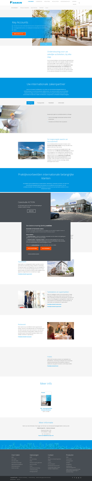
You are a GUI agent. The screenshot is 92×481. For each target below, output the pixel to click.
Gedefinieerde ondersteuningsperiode (71, 467)
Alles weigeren (46, 248)
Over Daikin (14, 459)
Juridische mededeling (23, 477)
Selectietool (34, 7)
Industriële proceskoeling (35, 468)
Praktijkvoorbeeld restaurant (24, 336)
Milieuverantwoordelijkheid (17, 464)
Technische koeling (34, 469)
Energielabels (69, 464)
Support (41, 7)
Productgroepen (24, 7)
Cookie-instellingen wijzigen (33, 253)
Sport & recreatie (33, 464)
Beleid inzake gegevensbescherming (43, 477)
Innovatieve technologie (16, 462)
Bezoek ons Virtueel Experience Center (54, 459)
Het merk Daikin (15, 460)
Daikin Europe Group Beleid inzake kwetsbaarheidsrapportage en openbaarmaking (73, 470)
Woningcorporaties (34, 471)
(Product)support (51, 463)
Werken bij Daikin (15, 468)
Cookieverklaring (31, 477)
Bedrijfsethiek (13, 479)
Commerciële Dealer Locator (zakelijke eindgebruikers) (54, 468)
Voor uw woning (33, 459)
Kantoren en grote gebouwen (36, 462)
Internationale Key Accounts (54, 465)
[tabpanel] (46, 119)
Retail (31, 460)
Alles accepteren (32, 248)
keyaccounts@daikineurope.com (46, 435)
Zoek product (69, 459)
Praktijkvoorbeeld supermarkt (25, 274)
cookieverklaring (35, 245)
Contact (49, 462)
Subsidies (68, 462)
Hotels (31, 466)
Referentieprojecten (16, 466)
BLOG (47, 7)
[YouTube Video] (31, 61)
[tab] (30, 102)
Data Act (18, 479)
